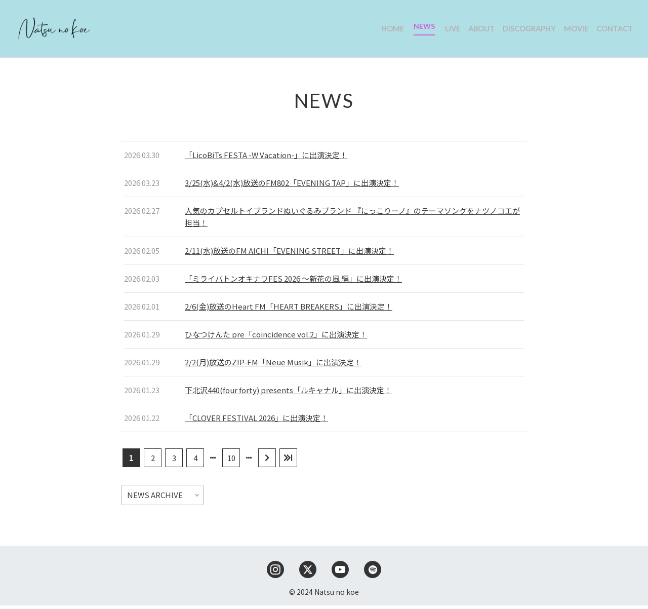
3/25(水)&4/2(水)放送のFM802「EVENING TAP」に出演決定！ (292, 186)
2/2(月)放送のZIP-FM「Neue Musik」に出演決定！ (273, 365)
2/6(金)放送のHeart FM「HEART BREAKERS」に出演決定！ (288, 309)
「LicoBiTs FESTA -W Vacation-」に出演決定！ (266, 158)
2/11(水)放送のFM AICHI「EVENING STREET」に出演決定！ (289, 254)
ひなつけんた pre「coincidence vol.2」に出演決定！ (276, 337)
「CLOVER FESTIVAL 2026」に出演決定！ (256, 421)
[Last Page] (288, 461)
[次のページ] (267, 461)
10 (231, 461)
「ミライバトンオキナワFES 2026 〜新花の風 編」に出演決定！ (293, 282)
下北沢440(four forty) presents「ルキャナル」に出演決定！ (288, 393)
